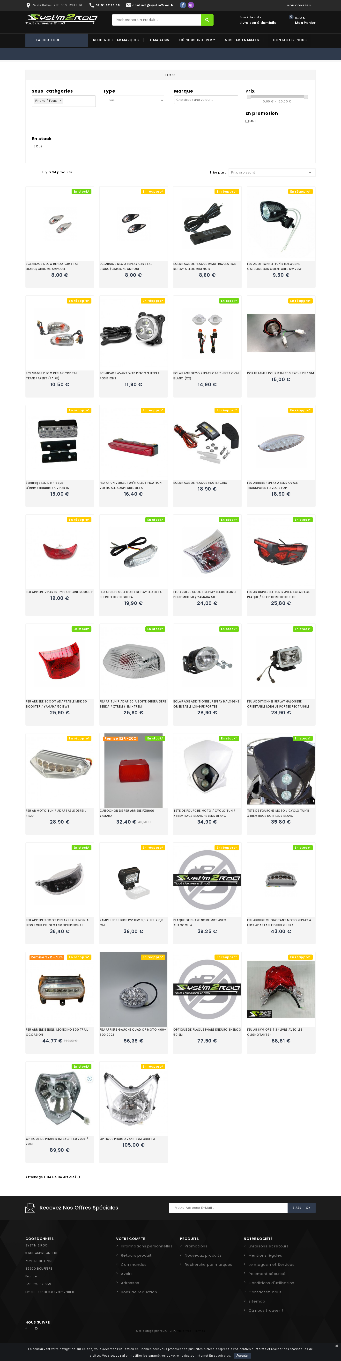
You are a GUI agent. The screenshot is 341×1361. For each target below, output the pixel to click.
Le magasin (159, 40)
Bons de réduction (139, 1292)
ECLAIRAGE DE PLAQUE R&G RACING (200, 483)
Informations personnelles (147, 1246)
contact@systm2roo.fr (55, 1292)
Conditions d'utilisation (271, 1282)
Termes (200, 1331)
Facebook (28, 1328)
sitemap (257, 1301)
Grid (27, 172)
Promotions (196, 1246)
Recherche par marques (116, 40)
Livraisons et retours (269, 1246)
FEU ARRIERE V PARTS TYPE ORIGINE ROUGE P (59, 592)
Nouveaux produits (203, 1255)
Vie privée (184, 1331)
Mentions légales (265, 1255)
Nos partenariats (242, 40)
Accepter (242, 1355)
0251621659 (41, 1284)
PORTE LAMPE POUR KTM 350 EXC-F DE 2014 (280, 373)
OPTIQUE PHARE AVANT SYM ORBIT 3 (127, 1139)
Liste (36, 172)
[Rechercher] (156, 20)
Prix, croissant (272, 172)
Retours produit (136, 1255)
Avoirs (127, 1273)
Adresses (130, 1282)
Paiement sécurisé (267, 1273)
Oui (252, 121)
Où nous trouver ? (197, 40)
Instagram (38, 1328)
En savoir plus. (220, 1355)
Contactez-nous (289, 40)
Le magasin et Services (272, 1264)
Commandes (134, 1264)
